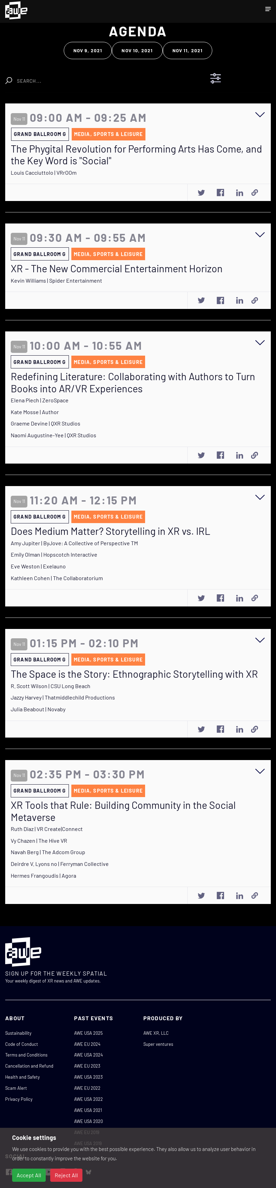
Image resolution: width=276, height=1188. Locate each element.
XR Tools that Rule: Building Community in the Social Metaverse (123, 811)
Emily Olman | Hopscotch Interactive (54, 554)
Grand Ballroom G (40, 134)
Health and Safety (22, 1077)
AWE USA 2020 (88, 1121)
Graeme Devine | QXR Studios (45, 423)
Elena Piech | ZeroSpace (40, 400)
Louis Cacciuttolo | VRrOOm (44, 172)
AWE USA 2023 (88, 1077)
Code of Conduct (21, 1044)
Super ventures (158, 1044)
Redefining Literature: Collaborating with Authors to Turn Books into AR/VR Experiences (133, 382)
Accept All (29, 1175)
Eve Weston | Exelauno (38, 566)
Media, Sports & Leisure (108, 134)
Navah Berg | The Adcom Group (48, 852)
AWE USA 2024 (88, 1055)
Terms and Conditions (26, 1055)
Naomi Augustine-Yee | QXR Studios (53, 435)
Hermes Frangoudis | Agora (43, 875)
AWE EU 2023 (87, 1066)
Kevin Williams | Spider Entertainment (56, 280)
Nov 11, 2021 (187, 50)
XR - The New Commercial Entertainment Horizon (117, 268)
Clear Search (94, 77)
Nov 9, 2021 (87, 50)
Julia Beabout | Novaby (38, 709)
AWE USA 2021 (88, 1110)
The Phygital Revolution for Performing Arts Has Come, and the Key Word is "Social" (136, 155)
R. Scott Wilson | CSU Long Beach (50, 686)
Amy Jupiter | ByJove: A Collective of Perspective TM (74, 543)
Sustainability (18, 1033)
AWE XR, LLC (156, 1033)
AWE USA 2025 (88, 1033)
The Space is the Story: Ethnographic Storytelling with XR (134, 674)
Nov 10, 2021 (137, 50)
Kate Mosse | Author (35, 412)
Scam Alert (16, 1088)
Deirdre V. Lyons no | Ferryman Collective (60, 863)
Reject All (66, 1175)
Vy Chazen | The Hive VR (39, 840)
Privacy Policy (19, 1099)
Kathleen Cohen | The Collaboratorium (57, 578)
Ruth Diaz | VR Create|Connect (47, 828)
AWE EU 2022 (87, 1088)
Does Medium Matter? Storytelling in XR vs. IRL (110, 531)
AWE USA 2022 (88, 1099)
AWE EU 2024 (87, 1044)
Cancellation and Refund (29, 1066)
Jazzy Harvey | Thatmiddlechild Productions (63, 697)
